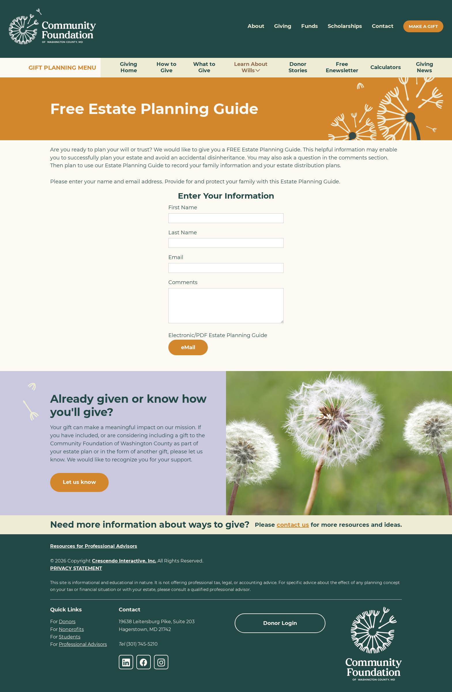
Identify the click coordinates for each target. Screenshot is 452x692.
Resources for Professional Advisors (93, 546)
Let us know (79, 482)
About (256, 26)
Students (69, 637)
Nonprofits (71, 629)
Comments (182, 282)
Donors (67, 621)
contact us (293, 524)
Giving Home (128, 67)
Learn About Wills (251, 67)
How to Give (166, 67)
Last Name (182, 232)
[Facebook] (143, 662)
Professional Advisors (83, 644)
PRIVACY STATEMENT (76, 568)
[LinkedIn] (126, 662)
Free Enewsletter (342, 67)
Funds (309, 26)
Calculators (385, 67)
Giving (282, 26)
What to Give (204, 67)
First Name (182, 207)
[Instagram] (161, 662)
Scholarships (345, 26)
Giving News (424, 67)
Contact (382, 26)
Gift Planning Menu (62, 68)
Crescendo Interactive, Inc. (124, 561)
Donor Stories (298, 67)
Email (175, 257)
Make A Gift (423, 26)
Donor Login (280, 623)
